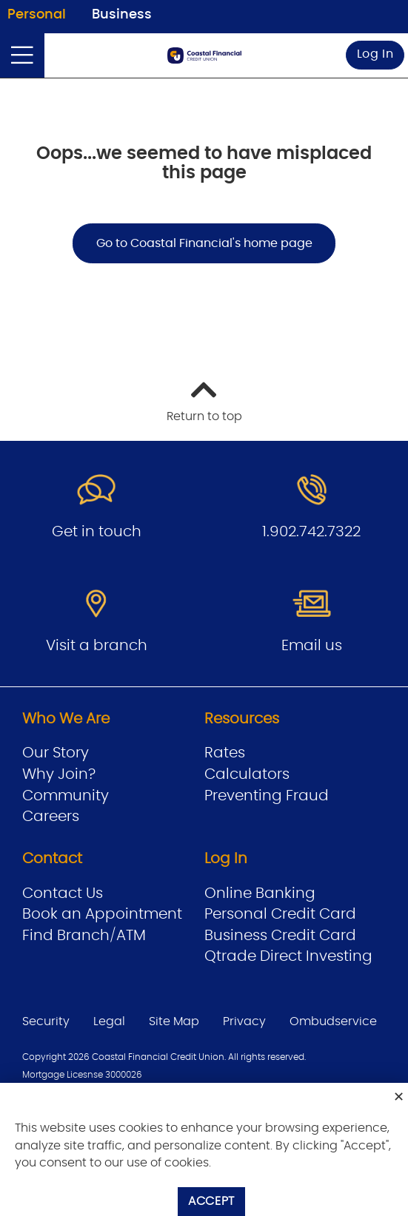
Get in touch (96, 531)
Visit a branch (96, 645)
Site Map (174, 1021)
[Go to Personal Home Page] (204, 55)
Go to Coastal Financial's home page (204, 243)
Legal (109, 1021)
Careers (50, 816)
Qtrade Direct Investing (288, 956)
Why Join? (59, 774)
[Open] (22, 55)
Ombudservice (333, 1021)
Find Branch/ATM (84, 935)
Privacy (244, 1021)
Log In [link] (375, 54)
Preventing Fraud (266, 795)
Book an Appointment (102, 914)
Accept (211, 1201)
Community (65, 795)
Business (122, 14)
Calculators (247, 774)
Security (46, 1021)
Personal (36, 14)
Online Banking (259, 893)
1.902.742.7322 (311, 531)
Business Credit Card (280, 935)
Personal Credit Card (280, 914)
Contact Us (62, 893)
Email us (311, 645)
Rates (224, 753)
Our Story (55, 753)
